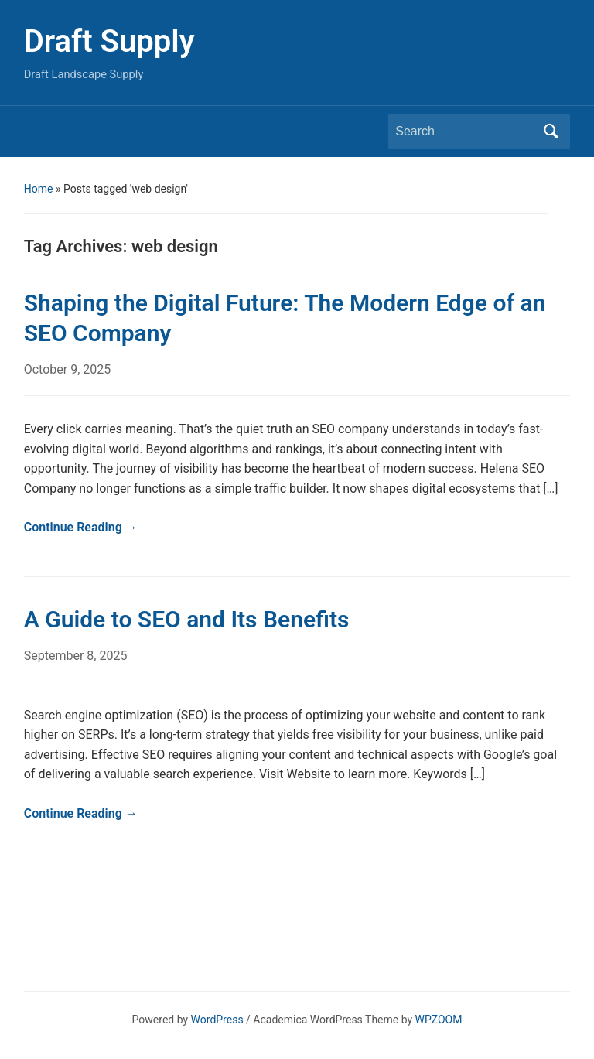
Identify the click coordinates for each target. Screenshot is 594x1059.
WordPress (217, 1019)
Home (38, 189)
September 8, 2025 (76, 655)
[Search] (465, 131)
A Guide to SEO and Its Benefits (187, 619)
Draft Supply (109, 41)
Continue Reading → (81, 527)
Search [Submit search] (550, 131)
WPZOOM (439, 1019)
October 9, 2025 (67, 369)
